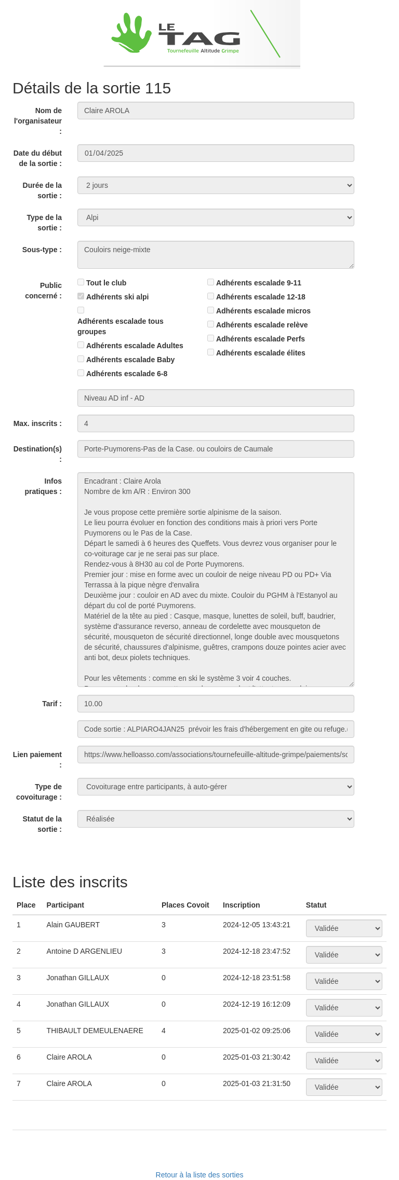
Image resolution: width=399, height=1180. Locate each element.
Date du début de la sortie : (38, 158)
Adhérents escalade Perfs (260, 339)
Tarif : (52, 703)
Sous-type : (42, 249)
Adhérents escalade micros (263, 311)
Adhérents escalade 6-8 (126, 373)
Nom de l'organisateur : (38, 120)
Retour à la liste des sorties (200, 1175)
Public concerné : (43, 290)
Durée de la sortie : (42, 190)
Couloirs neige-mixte (215, 255)
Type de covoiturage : (39, 792)
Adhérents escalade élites (260, 353)
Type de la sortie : (44, 222)
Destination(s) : (38, 454)
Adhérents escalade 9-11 (258, 283)
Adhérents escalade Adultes (134, 345)
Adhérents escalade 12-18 (260, 297)
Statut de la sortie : (42, 824)
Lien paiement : (37, 759)
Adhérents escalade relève (262, 325)
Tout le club (106, 283)
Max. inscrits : (38, 423)
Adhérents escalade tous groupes (120, 326)
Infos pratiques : (43, 486)
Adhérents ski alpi (117, 297)
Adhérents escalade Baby (130, 359)
